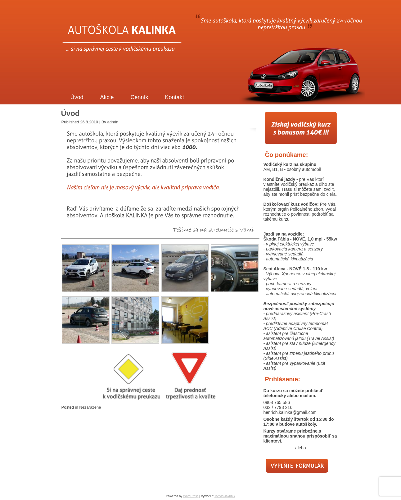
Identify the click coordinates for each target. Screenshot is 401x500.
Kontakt (174, 97)
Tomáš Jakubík (224, 496)
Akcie (107, 97)
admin (112, 122)
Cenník (139, 97)
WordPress (190, 496)
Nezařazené (90, 407)
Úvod (76, 97)
